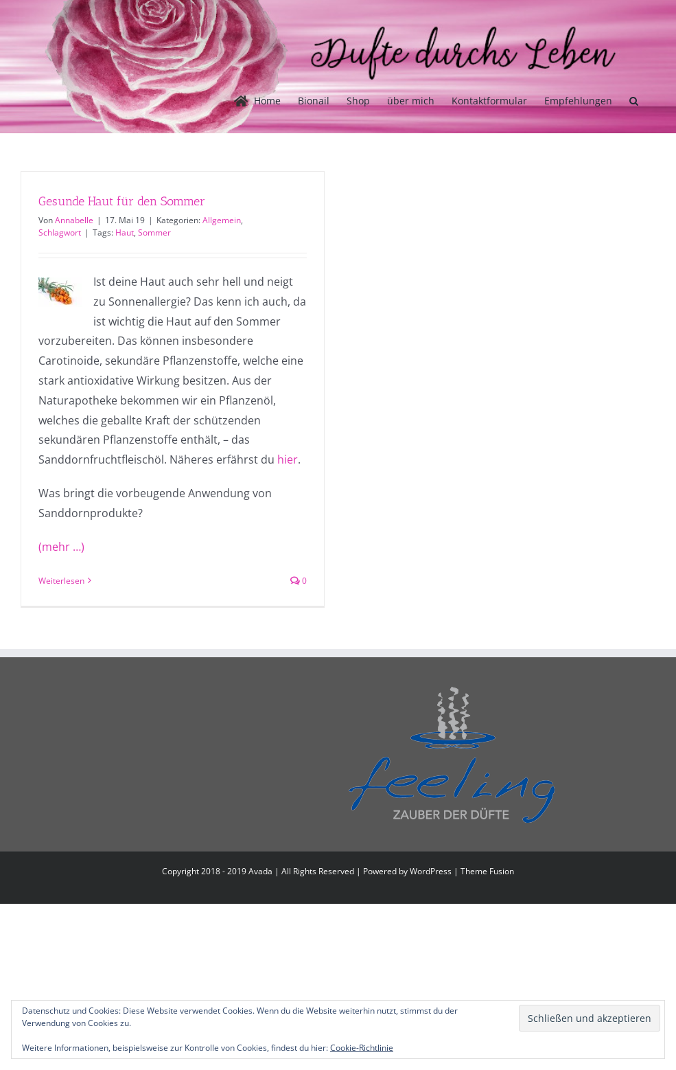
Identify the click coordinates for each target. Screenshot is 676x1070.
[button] (633, 101)
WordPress (431, 871)
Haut (124, 232)
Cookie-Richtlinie (361, 1048)
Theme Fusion (487, 871)
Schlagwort (59, 232)
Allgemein (221, 220)
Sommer (154, 232)
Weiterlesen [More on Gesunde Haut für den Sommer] (61, 581)
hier (287, 459)
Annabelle (74, 220)
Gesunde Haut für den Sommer (121, 201)
